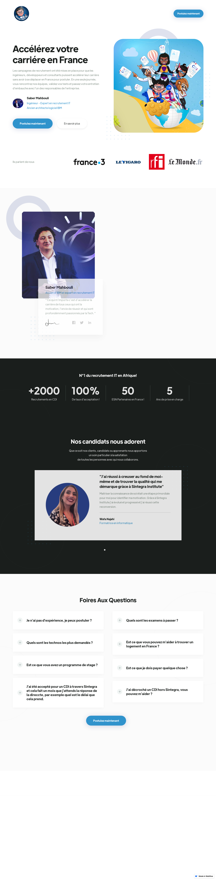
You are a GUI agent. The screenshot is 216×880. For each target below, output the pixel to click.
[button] (104, 549)
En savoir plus (72, 123)
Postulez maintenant (188, 13)
